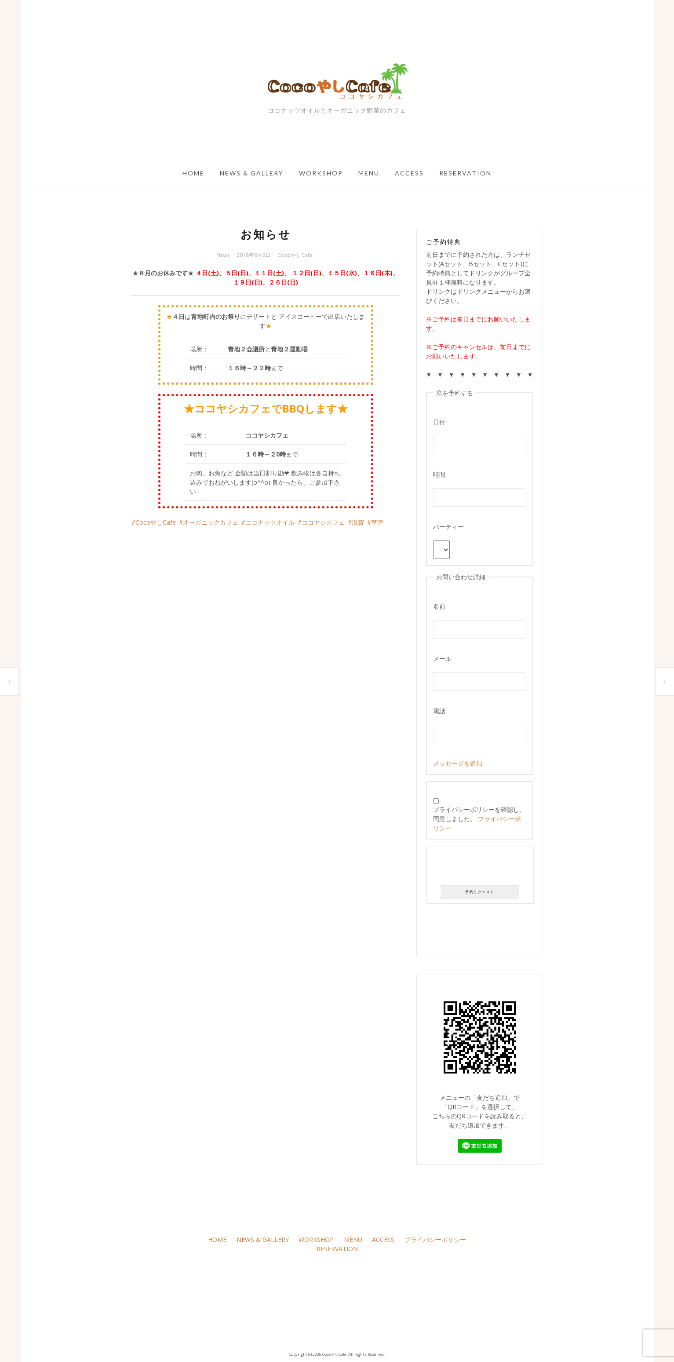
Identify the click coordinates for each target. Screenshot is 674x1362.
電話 (439, 711)
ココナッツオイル (270, 522)
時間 (439, 474)
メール (442, 658)
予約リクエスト (479, 892)
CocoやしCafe (295, 255)
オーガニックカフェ (210, 522)
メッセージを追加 (457, 763)
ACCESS (409, 173)
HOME (193, 173)
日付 (439, 422)
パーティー (448, 526)
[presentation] (479, 867)
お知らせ (9, 681)
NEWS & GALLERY (252, 173)
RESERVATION (465, 173)
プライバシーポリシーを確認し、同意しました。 (479, 815)
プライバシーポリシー (435, 1239)
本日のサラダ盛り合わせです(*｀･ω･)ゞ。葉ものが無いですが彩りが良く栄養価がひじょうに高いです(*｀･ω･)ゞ (665, 681)
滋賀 (358, 522)
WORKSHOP (321, 173)
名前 (439, 606)
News (223, 255)
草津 (377, 522)
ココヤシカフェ (323, 522)
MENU (368, 173)
